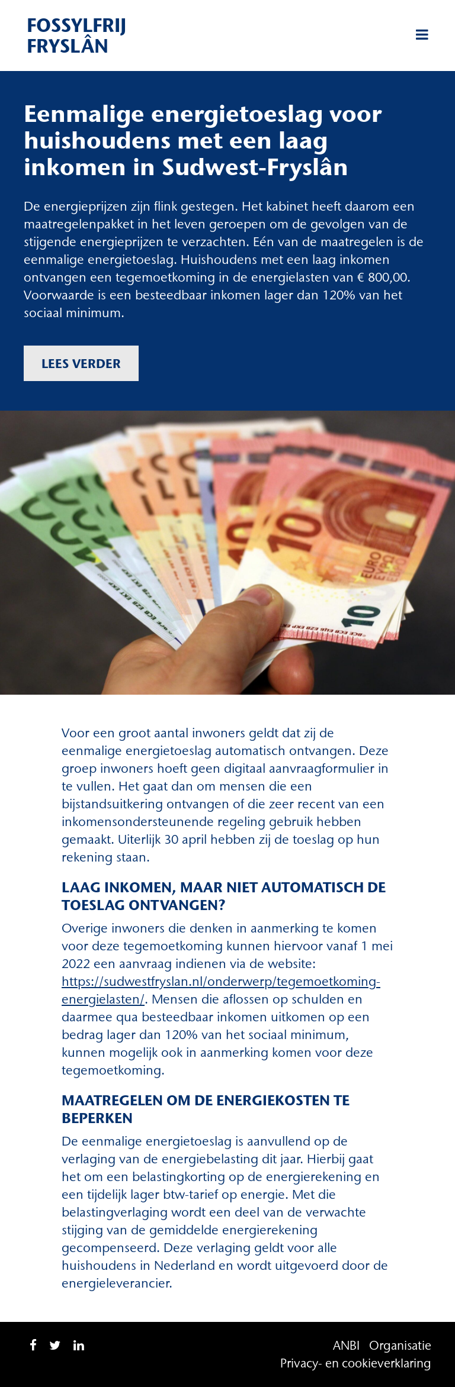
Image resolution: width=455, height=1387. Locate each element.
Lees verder (81, 363)
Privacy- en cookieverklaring (355, 1363)
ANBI (346, 1345)
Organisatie (400, 1345)
